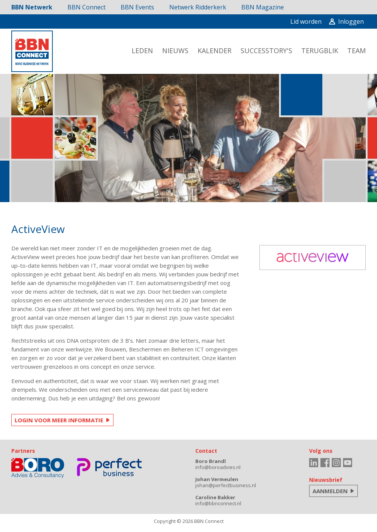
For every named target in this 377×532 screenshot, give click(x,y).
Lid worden (306, 21)
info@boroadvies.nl (218, 467)
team (356, 50)
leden (142, 50)
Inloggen (346, 21)
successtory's (266, 50)
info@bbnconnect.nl (218, 503)
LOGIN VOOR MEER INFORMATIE (59, 420)
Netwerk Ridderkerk (197, 7)
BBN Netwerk (31, 7)
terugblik (319, 50)
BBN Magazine (262, 7)
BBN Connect (86, 7)
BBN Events (137, 7)
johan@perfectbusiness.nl (225, 485)
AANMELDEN (330, 491)
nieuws (175, 50)
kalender (214, 50)
